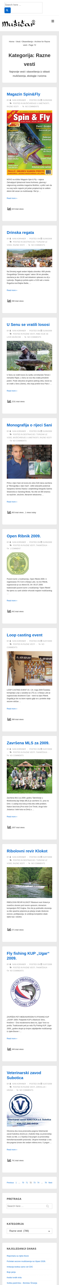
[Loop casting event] (47, 641)
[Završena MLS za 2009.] (47, 749)
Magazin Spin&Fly (23, 94)
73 (34, 1183)
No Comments (32, 107)
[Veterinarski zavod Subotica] (47, 1084)
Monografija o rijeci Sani (29, 425)
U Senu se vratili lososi (28, 324)
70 (23, 1183)
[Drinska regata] (47, 239)
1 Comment (15, 549)
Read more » (12, 198)
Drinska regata (20, 232)
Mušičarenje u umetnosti (36, 103)
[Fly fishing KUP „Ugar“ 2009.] (47, 964)
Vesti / (24, 41)
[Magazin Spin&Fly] (47, 100)
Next (50, 1183)
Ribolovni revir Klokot (27, 851)
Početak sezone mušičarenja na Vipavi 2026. (26, 1261)
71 (27, 1183)
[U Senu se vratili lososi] (47, 331)
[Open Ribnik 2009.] (47, 542)
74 (38, 1183)
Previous (10, 1183)
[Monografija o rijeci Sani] (47, 431)
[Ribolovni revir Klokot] (47, 857)
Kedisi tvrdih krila (14, 1277)
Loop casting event (24, 635)
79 (46, 1183)
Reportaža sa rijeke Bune (18, 1256)
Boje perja (11, 1272)
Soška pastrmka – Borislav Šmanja (22, 1283)
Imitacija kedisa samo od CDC (20, 1267)
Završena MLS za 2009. (28, 743)
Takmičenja (41, 545)
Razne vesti (13, 107)
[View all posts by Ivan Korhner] (18, 100)
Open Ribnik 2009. (24, 536)
